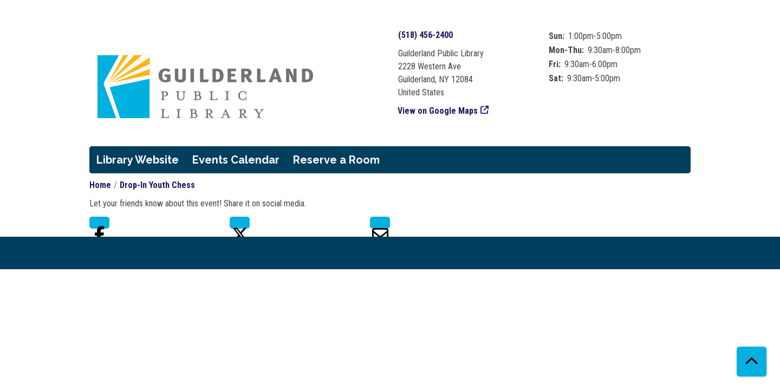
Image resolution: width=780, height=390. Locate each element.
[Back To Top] (751, 361)
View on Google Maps (438, 111)
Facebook (99, 223)
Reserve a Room (336, 159)
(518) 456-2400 (425, 35)
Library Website (137, 159)
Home (100, 185)
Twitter (240, 223)
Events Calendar (236, 159)
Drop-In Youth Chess (157, 185)
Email (380, 223)
